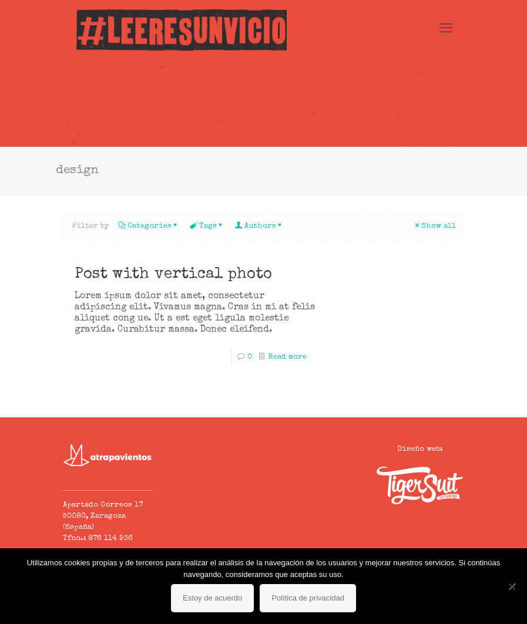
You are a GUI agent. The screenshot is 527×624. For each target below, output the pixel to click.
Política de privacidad (307, 597)
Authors (259, 226)
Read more (287, 357)
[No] (512, 586)
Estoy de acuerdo (212, 597)
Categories (148, 226)
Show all (435, 226)
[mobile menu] (446, 30)
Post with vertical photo (173, 274)
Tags (207, 226)
